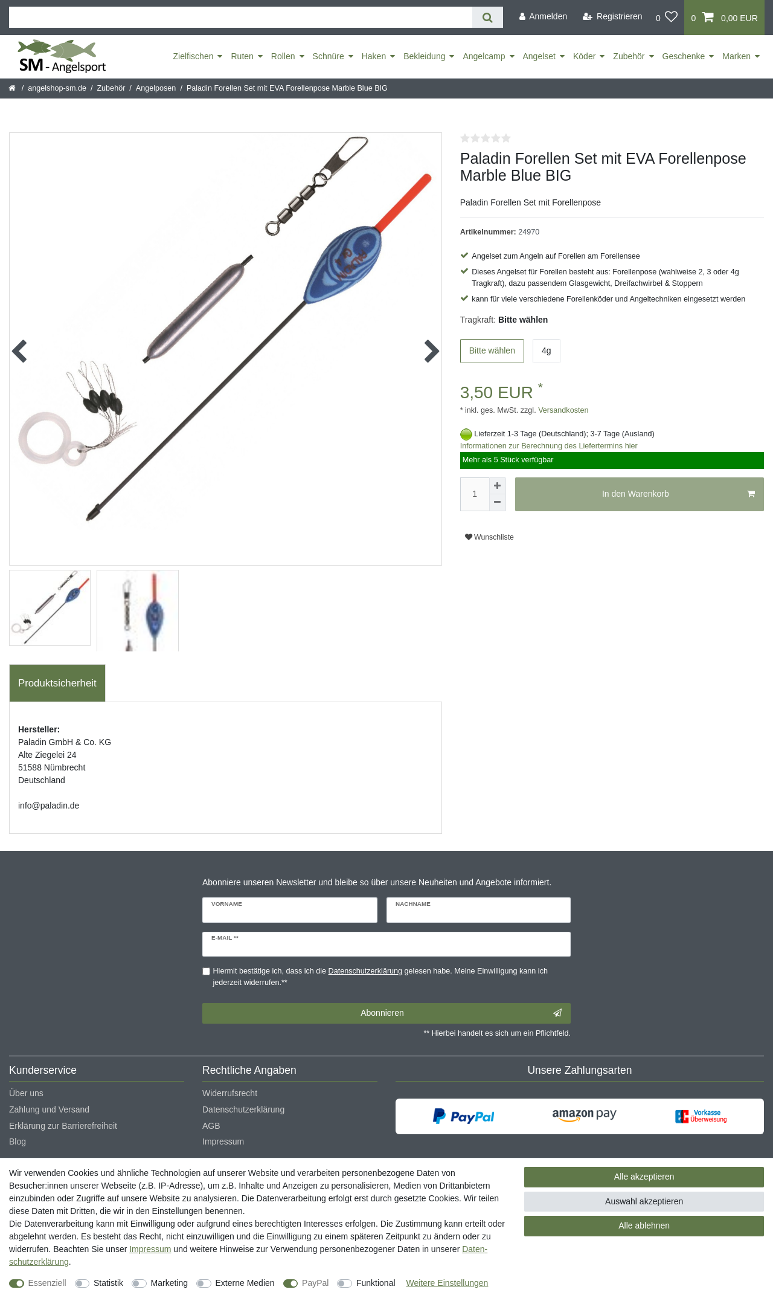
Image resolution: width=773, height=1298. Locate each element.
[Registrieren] (612, 16)
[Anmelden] (543, 16)
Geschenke (683, 56)
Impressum (223, 1141)
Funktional (376, 1283)
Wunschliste (489, 537)
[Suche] (487, 17)
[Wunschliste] (667, 17)
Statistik (108, 1283)
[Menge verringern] (497, 502)
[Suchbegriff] (240, 17)
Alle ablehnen (644, 1225)
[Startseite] (13, 88)
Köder (584, 56)
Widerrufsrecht (229, 1093)
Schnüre (328, 56)
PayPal (315, 1283)
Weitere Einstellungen (447, 1283)
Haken (374, 56)
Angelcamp (484, 56)
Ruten (242, 56)
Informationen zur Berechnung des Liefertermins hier (549, 446)
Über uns (26, 1093)
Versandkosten (562, 410)
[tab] (57, 683)
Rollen (283, 56)
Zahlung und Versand (49, 1109)
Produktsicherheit (57, 683)
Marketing (169, 1283)
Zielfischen (193, 56)
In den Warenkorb (678, 494)
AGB (211, 1126)
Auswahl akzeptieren (644, 1201)
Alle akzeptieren (644, 1176)
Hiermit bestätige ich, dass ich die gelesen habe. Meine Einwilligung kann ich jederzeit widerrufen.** (380, 977)
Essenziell (47, 1283)
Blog (17, 1141)
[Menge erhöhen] (497, 485)
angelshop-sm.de (57, 88)
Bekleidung (424, 56)
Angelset (539, 56)
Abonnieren (461, 1013)
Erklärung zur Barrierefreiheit (63, 1126)
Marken (736, 56)
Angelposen (156, 88)
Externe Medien (245, 1283)
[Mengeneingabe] (474, 494)
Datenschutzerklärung (243, 1109)
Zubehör (628, 56)
